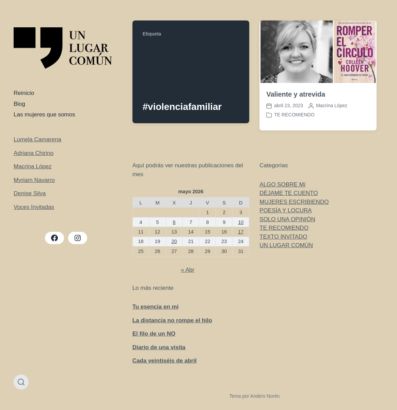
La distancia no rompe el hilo (172, 320)
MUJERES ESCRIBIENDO (294, 202)
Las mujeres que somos (44, 114)
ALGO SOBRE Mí (282, 184)
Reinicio (24, 93)
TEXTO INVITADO (283, 237)
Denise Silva (30, 193)
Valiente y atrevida (295, 94)
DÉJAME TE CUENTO (288, 193)
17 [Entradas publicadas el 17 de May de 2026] (240, 232)
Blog (19, 104)
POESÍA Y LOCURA (285, 210)
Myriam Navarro (34, 180)
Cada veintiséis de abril (164, 360)
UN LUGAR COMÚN (286, 245)
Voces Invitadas (34, 207)
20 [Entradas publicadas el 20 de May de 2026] (174, 241)
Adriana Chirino (33, 153)
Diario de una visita (159, 347)
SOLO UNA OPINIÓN (287, 219)
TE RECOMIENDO (294, 114)
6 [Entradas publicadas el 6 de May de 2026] (174, 222)
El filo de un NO (154, 333)
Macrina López (33, 166)
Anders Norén (265, 396)
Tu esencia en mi (155, 306)
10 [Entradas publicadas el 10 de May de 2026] (240, 222)
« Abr (187, 270)
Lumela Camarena (37, 139)
